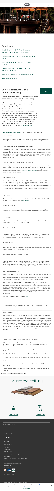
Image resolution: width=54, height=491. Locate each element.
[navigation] (27, 3)
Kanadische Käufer (8, 460)
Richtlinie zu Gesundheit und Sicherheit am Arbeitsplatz (15, 458)
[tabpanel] (27, 254)
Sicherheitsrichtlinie (8, 451)
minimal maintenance (27, 125)
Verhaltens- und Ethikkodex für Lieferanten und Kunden (16, 455)
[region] (27, 487)
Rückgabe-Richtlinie (8, 444)
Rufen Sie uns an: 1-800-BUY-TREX (11, 476)
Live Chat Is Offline (46, 91)
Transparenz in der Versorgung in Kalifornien (13, 463)
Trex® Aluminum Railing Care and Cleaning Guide (18, 74)
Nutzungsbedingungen (9, 462)
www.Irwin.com (25, 200)
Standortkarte (6, 467)
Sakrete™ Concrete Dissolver (30, 170)
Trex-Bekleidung (7, 465)
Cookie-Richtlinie (7, 449)
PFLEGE (51, 1)
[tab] (12, 133)
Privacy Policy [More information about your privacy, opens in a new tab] (22, 486)
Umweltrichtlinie (7, 456)
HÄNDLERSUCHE (5, 1)
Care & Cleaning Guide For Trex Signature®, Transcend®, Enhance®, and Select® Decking (16, 51)
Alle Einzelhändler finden (9, 474)
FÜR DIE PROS (7, 437)
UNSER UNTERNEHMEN (9, 429)
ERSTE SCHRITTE (8, 433)
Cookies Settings (7, 448)
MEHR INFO (6, 441)
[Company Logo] (27, 4)
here (27, 296)
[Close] (51, 485)
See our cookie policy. (43, 484)
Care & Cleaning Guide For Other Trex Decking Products (17, 63)
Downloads (7, 46)
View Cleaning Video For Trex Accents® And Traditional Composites (16, 69)
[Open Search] (48, 5)
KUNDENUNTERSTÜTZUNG (9, 424)
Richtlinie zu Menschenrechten (10, 453)
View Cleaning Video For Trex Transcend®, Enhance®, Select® (19, 57)
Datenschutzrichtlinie (8, 446)
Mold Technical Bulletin (9, 78)
